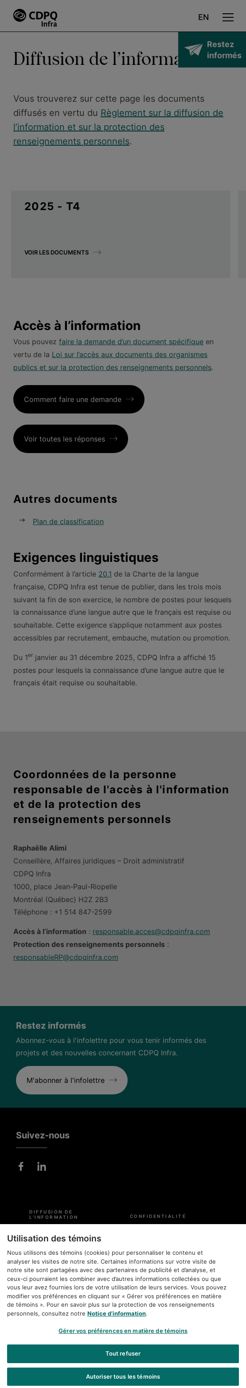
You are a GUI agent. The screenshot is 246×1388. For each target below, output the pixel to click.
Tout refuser (123, 1361)
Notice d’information (116, 1320)
